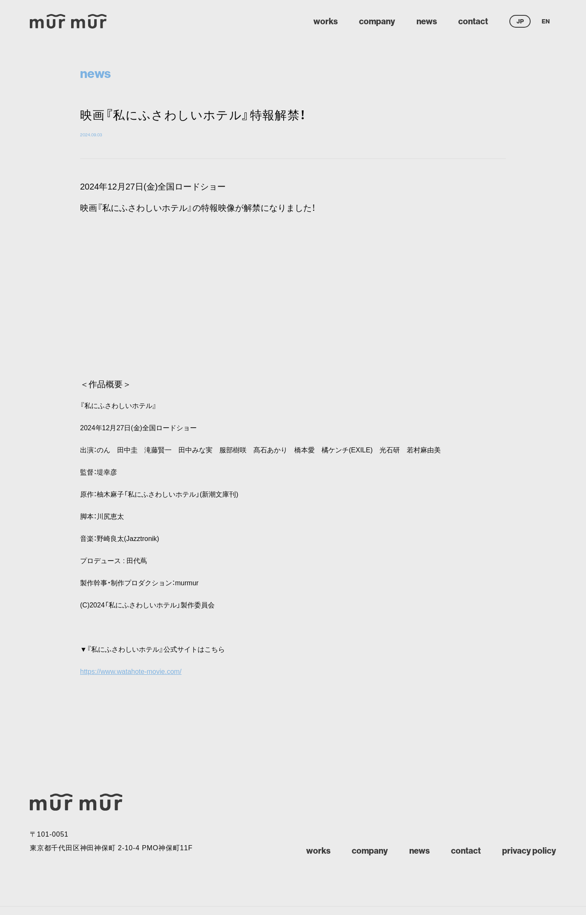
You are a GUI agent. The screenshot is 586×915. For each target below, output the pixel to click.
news (427, 21)
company (377, 21)
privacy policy (529, 850)
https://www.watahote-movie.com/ (130, 671)
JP (520, 21)
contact (473, 21)
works (325, 21)
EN (546, 21)
